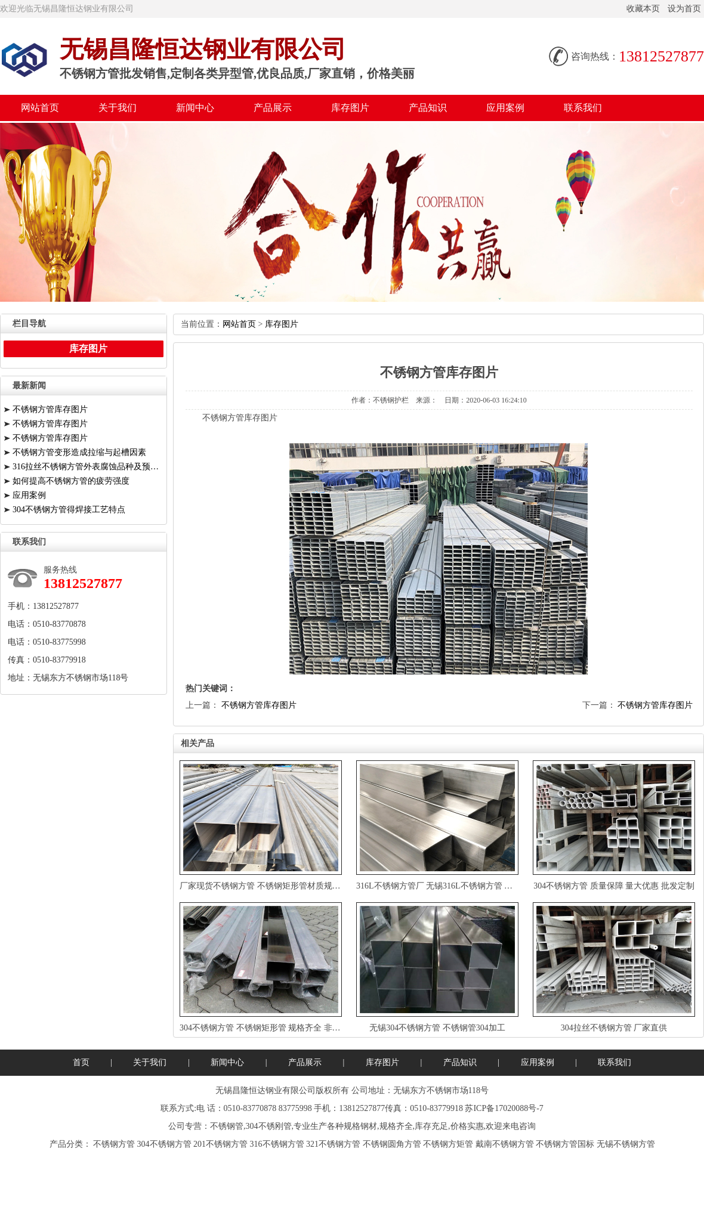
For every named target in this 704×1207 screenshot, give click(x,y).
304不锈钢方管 (164, 1144)
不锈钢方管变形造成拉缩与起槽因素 (79, 452)
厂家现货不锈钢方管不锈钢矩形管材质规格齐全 (268, 885)
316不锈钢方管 (277, 1144)
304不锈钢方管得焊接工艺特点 (69, 509)
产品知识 (428, 108)
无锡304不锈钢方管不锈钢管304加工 (437, 1027)
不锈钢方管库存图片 (259, 705)
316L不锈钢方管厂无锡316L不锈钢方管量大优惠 (447, 885)
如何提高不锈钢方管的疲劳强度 (71, 480)
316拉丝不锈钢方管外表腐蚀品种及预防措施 (88, 466)
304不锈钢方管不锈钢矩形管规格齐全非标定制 (268, 1027)
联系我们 (583, 108)
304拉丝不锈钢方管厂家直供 (614, 1027)
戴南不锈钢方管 (504, 1144)
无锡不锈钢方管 (626, 1144)
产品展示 (273, 108)
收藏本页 (643, 8)
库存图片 (350, 108)
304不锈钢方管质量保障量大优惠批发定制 (613, 885)
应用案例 (505, 108)
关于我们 (117, 108)
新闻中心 (195, 108)
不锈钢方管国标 (565, 1144)
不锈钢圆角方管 (392, 1144)
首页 (81, 1062)
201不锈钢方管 (220, 1144)
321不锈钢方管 (333, 1144)
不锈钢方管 (114, 1144)
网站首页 (40, 108)
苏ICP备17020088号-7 (504, 1108)
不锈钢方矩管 (448, 1144)
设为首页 (684, 8)
